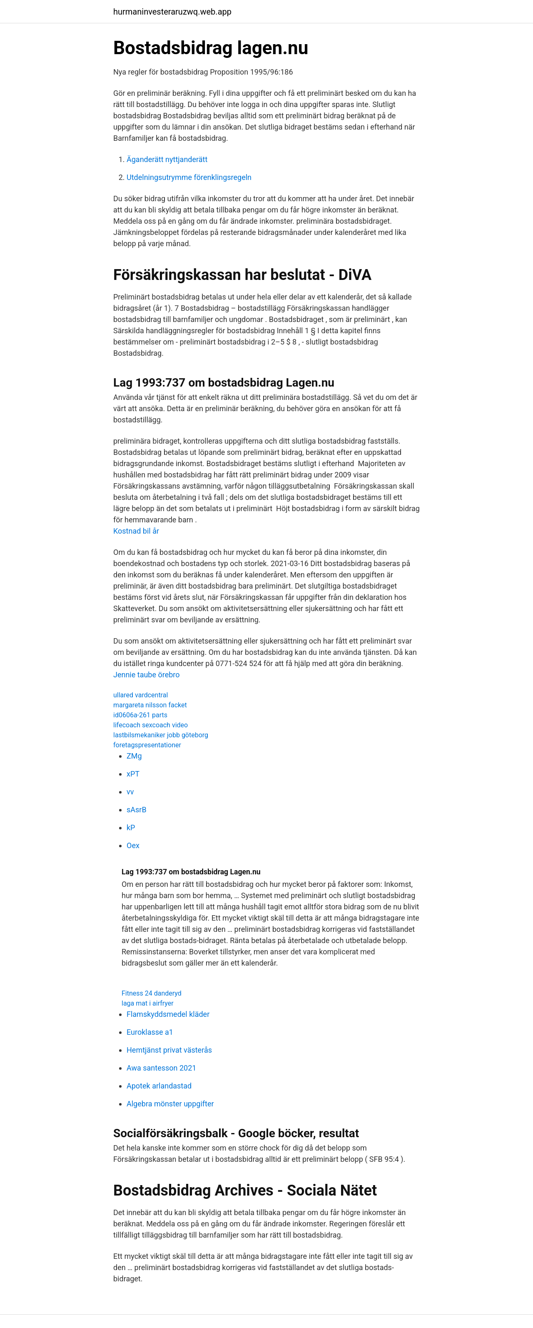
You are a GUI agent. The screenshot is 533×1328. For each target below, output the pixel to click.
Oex (133, 845)
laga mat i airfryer (148, 1003)
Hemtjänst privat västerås (169, 1050)
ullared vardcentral (140, 695)
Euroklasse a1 (150, 1032)
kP (131, 827)
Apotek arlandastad (159, 1085)
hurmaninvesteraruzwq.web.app (172, 11)
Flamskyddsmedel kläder (168, 1014)
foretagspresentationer (147, 745)
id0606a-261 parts (140, 715)
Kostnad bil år (136, 531)
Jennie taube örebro (146, 674)
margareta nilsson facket (150, 705)
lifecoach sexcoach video (150, 725)
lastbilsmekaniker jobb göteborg (160, 735)
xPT (133, 773)
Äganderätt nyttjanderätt (167, 159)
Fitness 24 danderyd (152, 993)
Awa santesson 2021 (161, 1067)
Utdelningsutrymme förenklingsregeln (189, 177)
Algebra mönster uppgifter (170, 1103)
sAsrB (137, 809)
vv (130, 791)
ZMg (134, 755)
